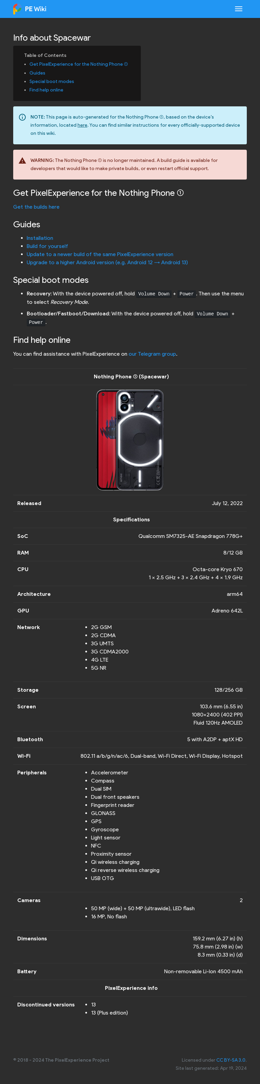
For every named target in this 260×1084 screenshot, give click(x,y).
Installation (40, 238)
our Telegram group (152, 354)
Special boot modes (51, 81)
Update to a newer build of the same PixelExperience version (100, 254)
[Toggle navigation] (239, 9)
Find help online (46, 90)
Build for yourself (47, 246)
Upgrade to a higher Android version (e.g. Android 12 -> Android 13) (107, 262)
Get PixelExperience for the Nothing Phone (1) (78, 64)
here (82, 125)
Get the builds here (36, 207)
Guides (37, 73)
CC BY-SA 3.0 (230, 1060)
